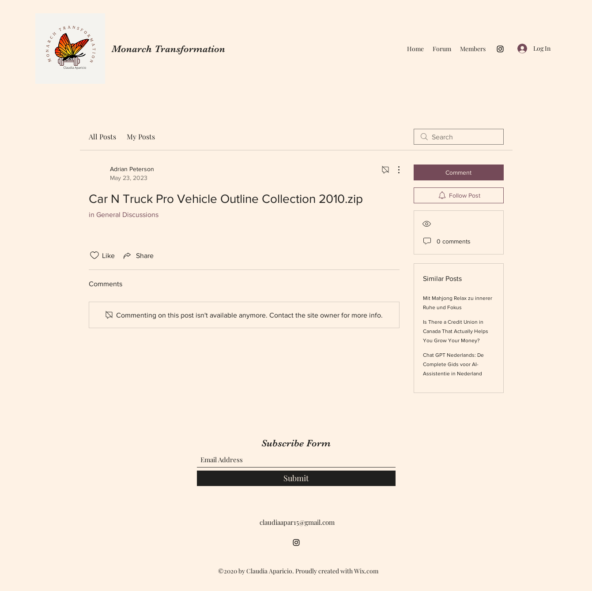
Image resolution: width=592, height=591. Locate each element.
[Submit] (296, 478)
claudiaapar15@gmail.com (297, 522)
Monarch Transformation (168, 48)
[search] (459, 137)
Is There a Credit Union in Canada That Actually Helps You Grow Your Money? (455, 331)
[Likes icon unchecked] (94, 255)
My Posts (141, 136)
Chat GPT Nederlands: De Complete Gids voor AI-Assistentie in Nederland (453, 364)
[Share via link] (138, 255)
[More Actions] (394, 170)
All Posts (102, 136)
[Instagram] (500, 49)
